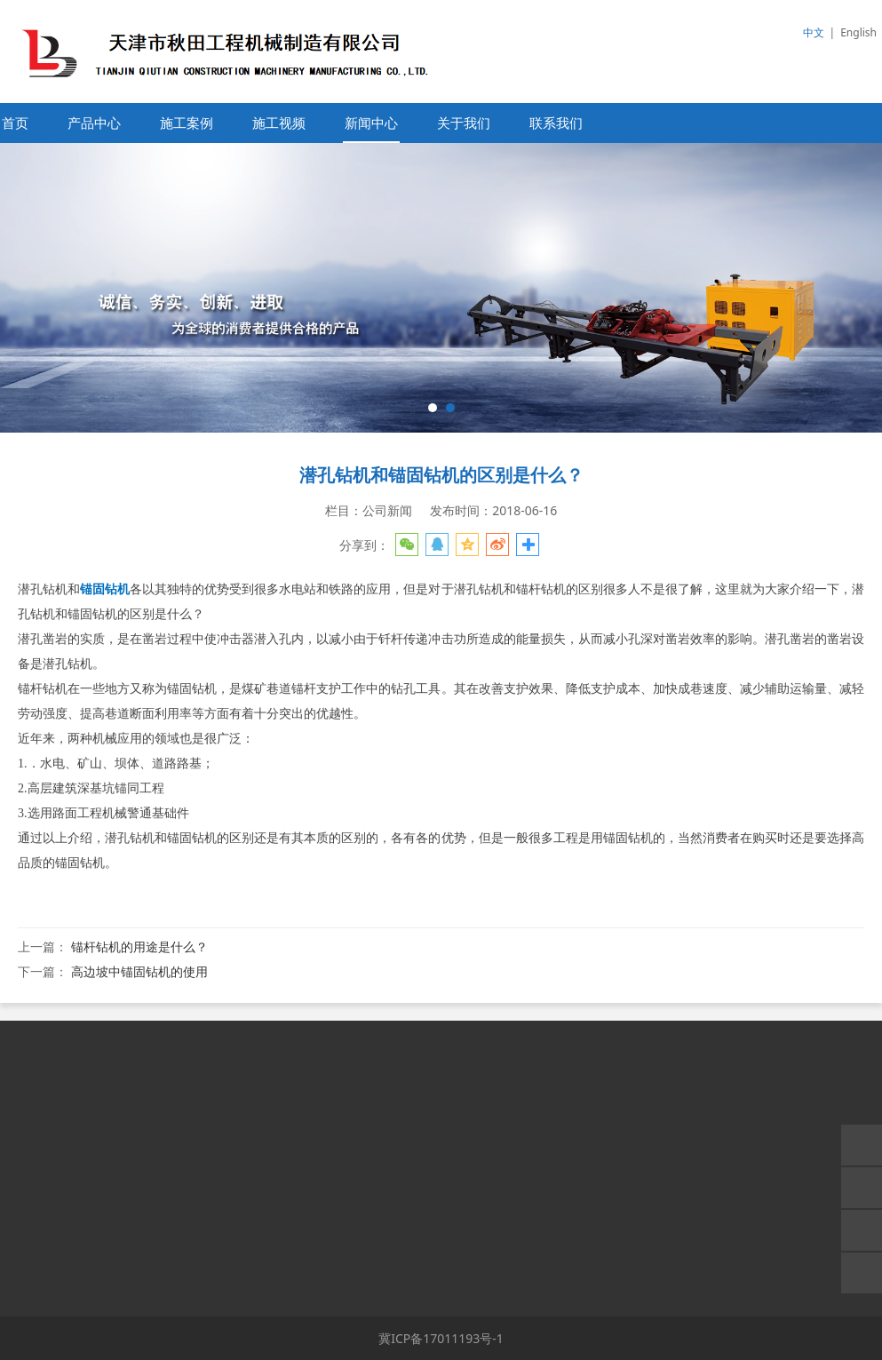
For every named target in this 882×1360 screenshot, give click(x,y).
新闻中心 (371, 123)
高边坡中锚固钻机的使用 (139, 971)
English (858, 32)
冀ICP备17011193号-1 (441, 1338)
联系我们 (556, 123)
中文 (813, 32)
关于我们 (463, 123)
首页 (15, 123)
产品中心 (94, 123)
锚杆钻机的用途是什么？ (139, 946)
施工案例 (186, 123)
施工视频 (279, 123)
